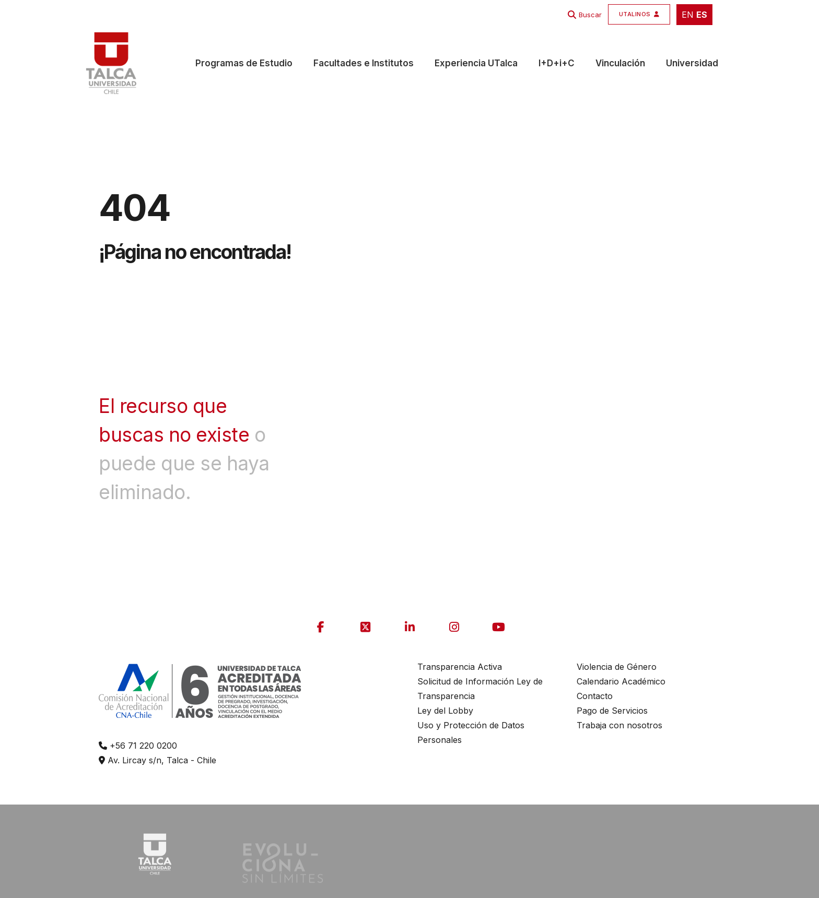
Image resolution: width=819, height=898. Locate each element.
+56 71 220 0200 (138, 745)
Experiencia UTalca (476, 63)
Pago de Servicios (612, 710)
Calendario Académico (621, 681)
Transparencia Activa (459, 666)
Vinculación (620, 63)
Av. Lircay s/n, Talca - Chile (157, 760)
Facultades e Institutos (363, 63)
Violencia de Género (617, 666)
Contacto (595, 696)
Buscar (590, 14)
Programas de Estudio (243, 63)
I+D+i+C (557, 63)
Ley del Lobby (445, 710)
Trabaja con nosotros (619, 725)
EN (688, 14)
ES (701, 14)
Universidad (692, 63)
